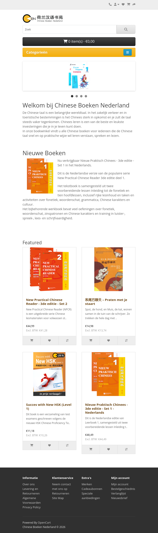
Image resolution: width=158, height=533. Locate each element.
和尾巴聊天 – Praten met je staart (106, 301)
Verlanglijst (118, 493)
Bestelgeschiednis (123, 489)
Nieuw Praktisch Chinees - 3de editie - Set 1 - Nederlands (106, 408)
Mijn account (119, 484)
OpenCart (44, 522)
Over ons (29, 484)
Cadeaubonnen (92, 489)
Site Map (58, 498)
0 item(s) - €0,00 (79, 41)
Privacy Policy (31, 507)
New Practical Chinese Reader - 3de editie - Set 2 (46, 301)
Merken (87, 484)
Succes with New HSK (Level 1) (48, 406)
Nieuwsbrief (119, 498)
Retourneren (60, 493)
